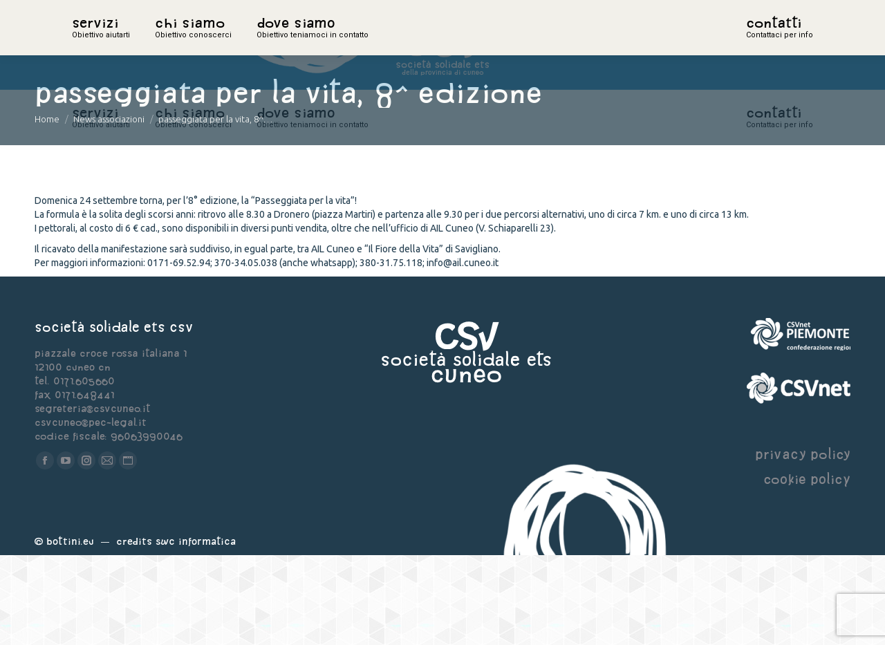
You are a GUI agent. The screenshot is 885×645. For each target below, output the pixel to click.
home (87, 44)
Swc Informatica (196, 631)
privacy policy (802, 543)
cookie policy (806, 568)
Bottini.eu (70, 631)
